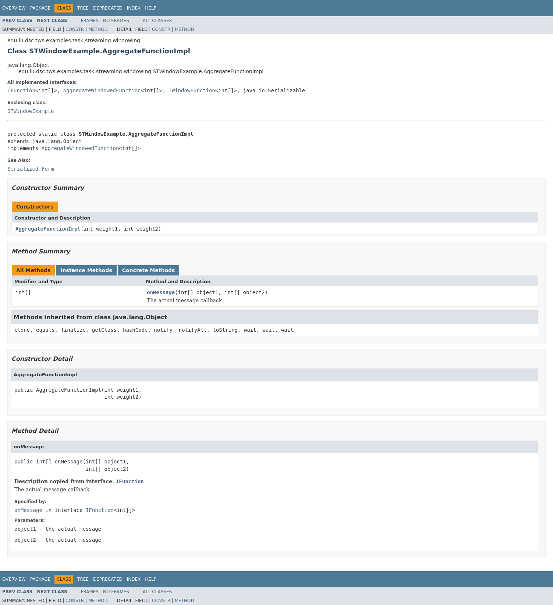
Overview (14, 8)
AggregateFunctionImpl (48, 229)
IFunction (21, 90)
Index (134, 8)
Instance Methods (86, 270)
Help (150, 8)
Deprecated (108, 8)
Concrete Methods (148, 270)
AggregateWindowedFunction (102, 90)
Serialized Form (30, 169)
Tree (83, 8)
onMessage (161, 292)
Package (40, 8)
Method (98, 29)
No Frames (116, 20)
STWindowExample (30, 111)
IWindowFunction (192, 90)
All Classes (157, 20)
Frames (90, 20)
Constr (74, 29)
